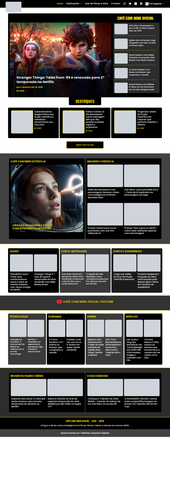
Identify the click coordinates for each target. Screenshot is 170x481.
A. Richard (25, 87)
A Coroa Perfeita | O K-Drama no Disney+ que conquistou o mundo (139, 72)
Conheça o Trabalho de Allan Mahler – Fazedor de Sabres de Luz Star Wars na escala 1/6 (104, 401)
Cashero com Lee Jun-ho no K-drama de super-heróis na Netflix (74, 344)
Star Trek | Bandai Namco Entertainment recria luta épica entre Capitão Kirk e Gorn (113, 347)
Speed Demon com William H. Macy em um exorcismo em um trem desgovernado (141, 87)
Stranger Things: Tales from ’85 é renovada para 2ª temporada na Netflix (60, 79)
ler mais (20, 91)
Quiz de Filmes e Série (96, 3)
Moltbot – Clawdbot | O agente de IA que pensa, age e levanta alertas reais (35, 345)
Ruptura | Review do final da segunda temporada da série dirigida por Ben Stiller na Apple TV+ (64, 402)
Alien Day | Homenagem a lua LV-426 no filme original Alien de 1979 (141, 28)
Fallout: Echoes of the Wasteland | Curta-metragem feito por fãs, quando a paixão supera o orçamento (95, 119)
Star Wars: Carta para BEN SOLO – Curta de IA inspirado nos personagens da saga (141, 192)
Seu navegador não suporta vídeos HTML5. (47, 198)
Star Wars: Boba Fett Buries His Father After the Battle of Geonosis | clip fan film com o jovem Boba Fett (73, 279)
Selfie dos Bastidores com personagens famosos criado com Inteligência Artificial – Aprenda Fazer (103, 193)
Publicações (72, 3)
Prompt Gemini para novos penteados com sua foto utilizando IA (102, 231)
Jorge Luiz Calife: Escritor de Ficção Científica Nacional (124, 277)
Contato (115, 3)
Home (60, 3)
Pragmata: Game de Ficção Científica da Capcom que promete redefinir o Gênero (147, 118)
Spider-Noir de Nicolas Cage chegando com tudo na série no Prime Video (142, 42)
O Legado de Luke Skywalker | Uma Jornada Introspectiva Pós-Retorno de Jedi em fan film (97, 279)
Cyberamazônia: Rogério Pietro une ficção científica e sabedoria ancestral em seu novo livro (44, 118)
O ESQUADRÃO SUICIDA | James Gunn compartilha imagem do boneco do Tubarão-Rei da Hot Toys (140, 402)
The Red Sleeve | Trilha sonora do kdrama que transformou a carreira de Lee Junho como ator (152, 348)
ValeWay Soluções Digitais (95, 433)
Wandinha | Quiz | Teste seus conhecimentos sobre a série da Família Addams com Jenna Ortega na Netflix (20, 282)
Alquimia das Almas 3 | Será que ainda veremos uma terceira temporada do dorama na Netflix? (28, 402)
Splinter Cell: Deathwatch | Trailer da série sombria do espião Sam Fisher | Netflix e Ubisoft (96, 347)
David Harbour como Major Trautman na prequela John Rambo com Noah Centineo (142, 57)
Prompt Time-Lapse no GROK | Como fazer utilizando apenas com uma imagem (140, 231)
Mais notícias (85, 144)
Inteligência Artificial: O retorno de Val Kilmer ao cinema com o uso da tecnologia (17, 346)
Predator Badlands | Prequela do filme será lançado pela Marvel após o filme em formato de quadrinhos (148, 280)
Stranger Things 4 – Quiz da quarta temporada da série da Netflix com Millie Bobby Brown (45, 279)
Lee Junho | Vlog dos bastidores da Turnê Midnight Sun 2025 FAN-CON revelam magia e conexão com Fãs (135, 350)
